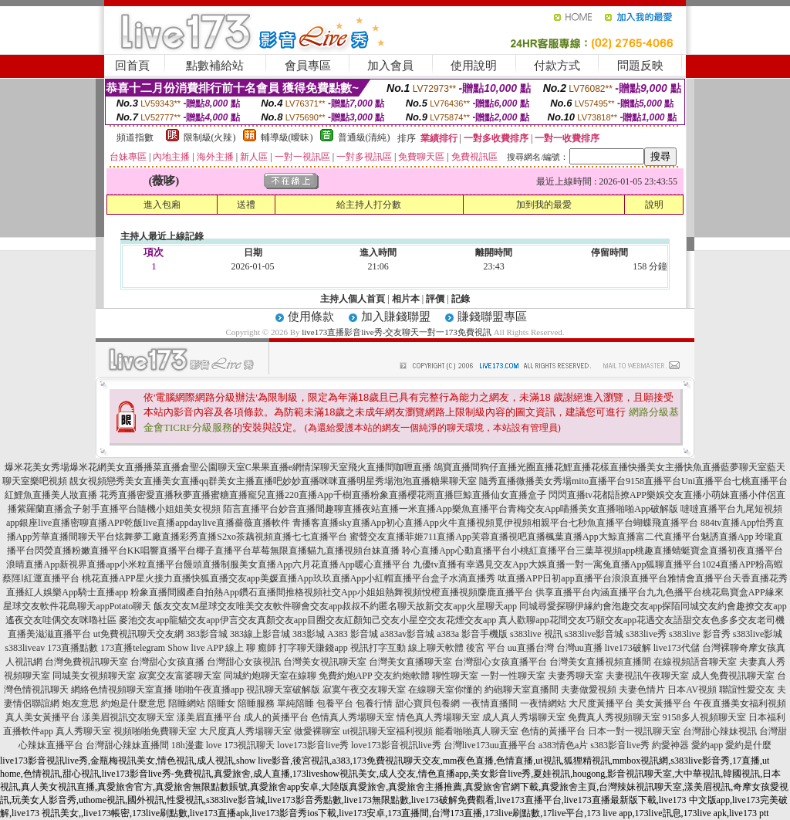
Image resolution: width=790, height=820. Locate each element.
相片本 (406, 298)
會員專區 (308, 65)
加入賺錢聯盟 (395, 316)
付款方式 (557, 65)
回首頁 (132, 65)
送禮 (246, 204)
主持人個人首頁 (352, 298)
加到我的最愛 (544, 204)
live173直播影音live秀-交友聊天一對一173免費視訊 (396, 332)
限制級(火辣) (210, 137)
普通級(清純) (364, 137)
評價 (435, 298)
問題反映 (640, 65)
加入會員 (390, 65)
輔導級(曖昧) (287, 137)
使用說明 (474, 65)
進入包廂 (162, 204)
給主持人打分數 (368, 204)
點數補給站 (215, 65)
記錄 (460, 298)
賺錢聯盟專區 (492, 316)
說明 (654, 204)
